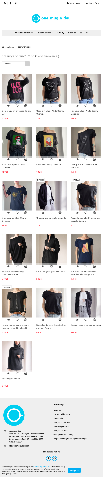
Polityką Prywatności (41, 467)
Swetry (60, 32)
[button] (92, 3)
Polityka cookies (60, 430)
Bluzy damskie (45, 32)
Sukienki (72, 32)
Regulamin (58, 418)
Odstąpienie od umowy (63, 434)
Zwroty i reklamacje (62, 414)
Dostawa (57, 410)
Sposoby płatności (61, 426)
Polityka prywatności (62, 422)
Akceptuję (74, 470)
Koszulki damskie (24, 32)
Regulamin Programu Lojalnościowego (70, 438)
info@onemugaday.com (19, 446)
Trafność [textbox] (7, 64)
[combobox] (16, 63)
